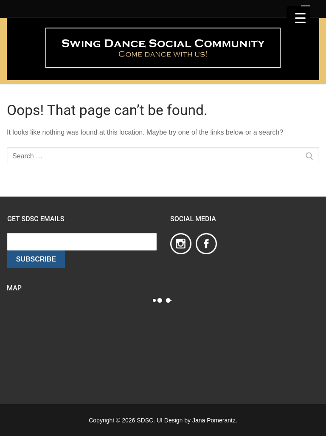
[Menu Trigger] (298, 18)
